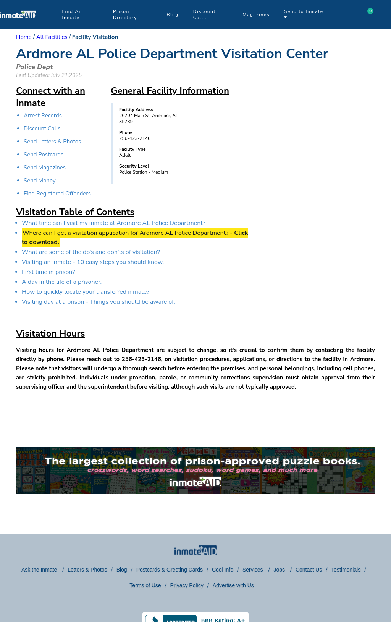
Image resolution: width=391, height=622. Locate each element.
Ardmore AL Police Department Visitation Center (172, 53)
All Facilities (52, 37)
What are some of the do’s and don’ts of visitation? (91, 252)
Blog (172, 14)
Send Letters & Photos (52, 141)
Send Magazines (45, 167)
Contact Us (309, 570)
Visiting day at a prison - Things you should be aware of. (98, 302)
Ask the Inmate (39, 570)
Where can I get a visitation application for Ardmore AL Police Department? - (135, 237)
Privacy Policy (187, 585)
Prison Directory (125, 14)
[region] (310, 159)
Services (253, 570)
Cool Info (222, 570)
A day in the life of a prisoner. (62, 282)
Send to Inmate (303, 14)
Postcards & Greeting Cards (169, 570)
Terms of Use (145, 585)
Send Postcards (43, 154)
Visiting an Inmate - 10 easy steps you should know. (93, 262)
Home (24, 37)
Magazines (256, 14)
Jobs (279, 570)
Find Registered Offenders (57, 193)
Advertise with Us (233, 585)
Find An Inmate (72, 14)
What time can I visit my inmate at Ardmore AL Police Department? (113, 223)
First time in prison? (48, 272)
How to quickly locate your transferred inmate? (85, 292)
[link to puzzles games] (195, 470)
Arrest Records (43, 115)
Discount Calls (204, 14)
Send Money (40, 180)
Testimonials (345, 570)
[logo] (18, 27)
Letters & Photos (87, 570)
